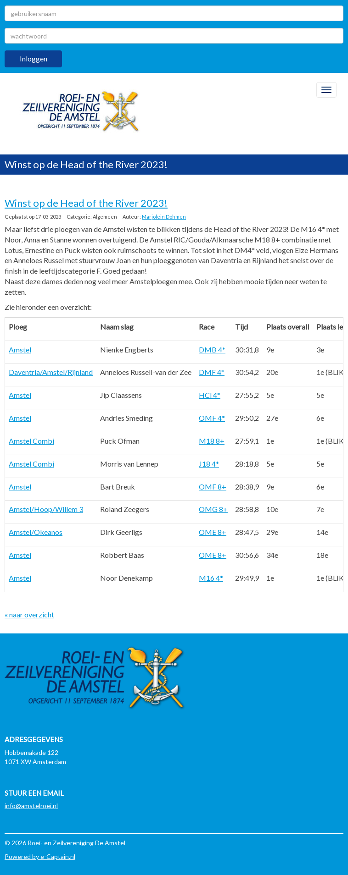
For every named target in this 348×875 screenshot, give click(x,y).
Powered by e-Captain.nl (40, 856)
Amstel (20, 349)
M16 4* (211, 577)
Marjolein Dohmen (164, 217)
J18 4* (209, 463)
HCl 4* (209, 395)
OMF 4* (212, 417)
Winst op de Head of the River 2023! (86, 203)
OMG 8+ (213, 509)
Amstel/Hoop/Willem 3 (46, 509)
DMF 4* (212, 372)
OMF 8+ (212, 486)
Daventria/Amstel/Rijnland (51, 372)
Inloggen (33, 58)
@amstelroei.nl (31, 805)
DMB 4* (212, 349)
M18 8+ (212, 440)
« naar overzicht (29, 614)
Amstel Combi (31, 440)
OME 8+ (212, 532)
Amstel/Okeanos (35, 532)
